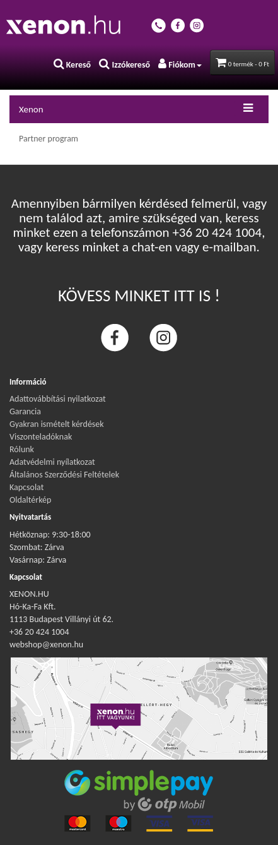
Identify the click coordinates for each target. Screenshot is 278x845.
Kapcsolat (26, 487)
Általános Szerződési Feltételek (64, 474)
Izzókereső (124, 64)
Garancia (25, 411)
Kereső (72, 64)
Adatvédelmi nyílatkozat (52, 462)
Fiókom (180, 64)
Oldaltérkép (30, 499)
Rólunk (21, 449)
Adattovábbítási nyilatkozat (57, 398)
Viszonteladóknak (40, 436)
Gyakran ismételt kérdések (56, 424)
